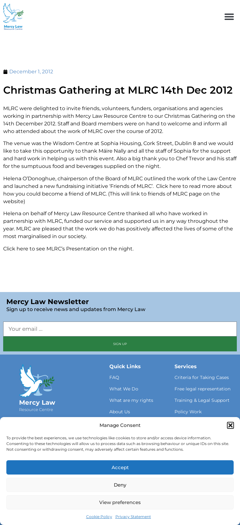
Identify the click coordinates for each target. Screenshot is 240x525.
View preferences (120, 502)
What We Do (123, 389)
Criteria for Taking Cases (202, 377)
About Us (119, 412)
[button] (230, 425)
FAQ (114, 377)
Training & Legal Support (202, 400)
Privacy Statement (133, 516)
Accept (120, 467)
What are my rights (131, 400)
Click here (15, 249)
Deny (120, 485)
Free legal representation (202, 389)
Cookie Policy (99, 516)
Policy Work (188, 412)
